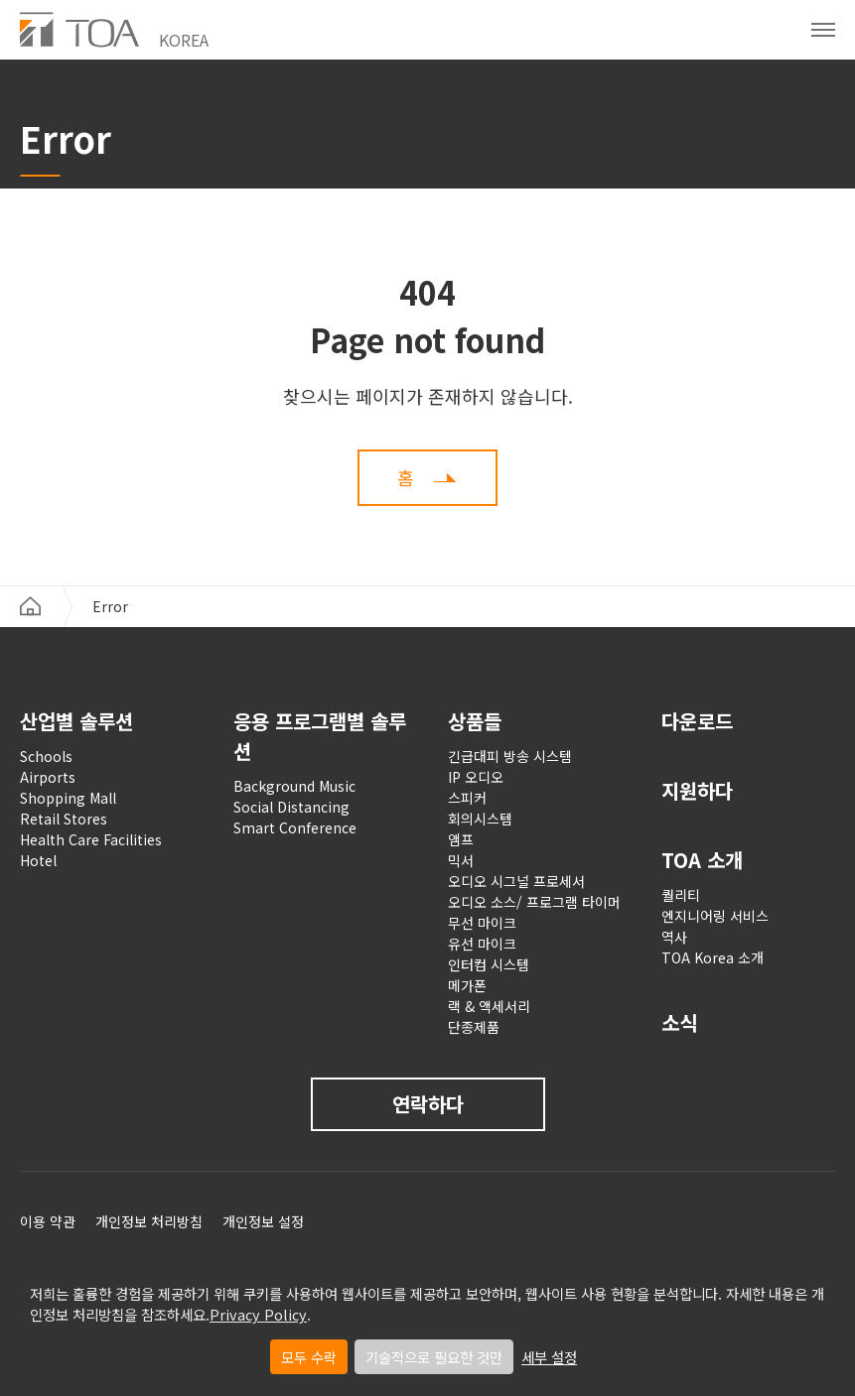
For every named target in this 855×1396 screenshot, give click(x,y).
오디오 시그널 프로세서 (516, 881)
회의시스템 (480, 818)
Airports (47, 777)
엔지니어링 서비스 (715, 916)
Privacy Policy (258, 1314)
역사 (674, 937)
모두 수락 (309, 1356)
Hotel (38, 860)
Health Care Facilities (91, 839)
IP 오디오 (475, 777)
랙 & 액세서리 (489, 1006)
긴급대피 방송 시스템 (510, 756)
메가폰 (467, 985)
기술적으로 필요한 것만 (433, 1356)
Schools (46, 756)
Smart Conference (294, 827)
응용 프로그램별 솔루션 (319, 735)
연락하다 (428, 1103)
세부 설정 (549, 1356)
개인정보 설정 (263, 1221)
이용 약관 (47, 1221)
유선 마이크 (482, 943)
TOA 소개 (702, 859)
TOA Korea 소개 (712, 957)
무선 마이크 (482, 923)
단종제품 (473, 1027)
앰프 (461, 839)
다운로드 (697, 720)
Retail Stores (63, 818)
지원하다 (697, 790)
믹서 (461, 860)
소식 (679, 1022)
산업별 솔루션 (76, 720)
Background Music (294, 786)
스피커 (467, 798)
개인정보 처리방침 (149, 1221)
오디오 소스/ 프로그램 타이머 (534, 902)
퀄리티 (680, 895)
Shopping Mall (68, 798)
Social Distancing (291, 807)
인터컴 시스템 (488, 964)
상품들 (474, 720)
